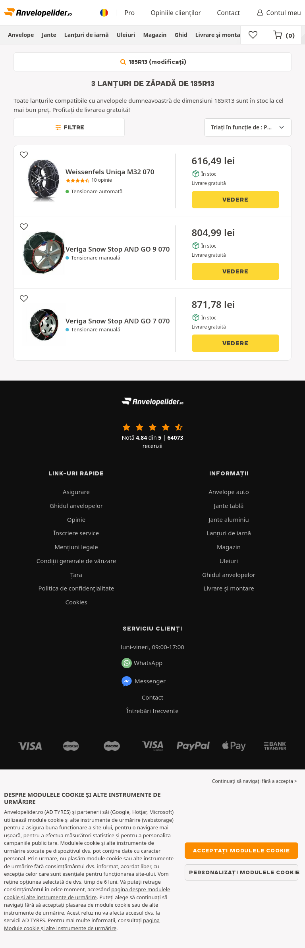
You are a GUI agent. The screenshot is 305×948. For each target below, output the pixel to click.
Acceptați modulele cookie (241, 850)
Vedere (235, 199)
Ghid (180, 34)
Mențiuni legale (76, 547)
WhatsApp (142, 663)
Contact (228, 12)
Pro (129, 12)
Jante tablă (229, 506)
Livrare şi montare (220, 34)
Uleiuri (126, 34)
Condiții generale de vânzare (76, 561)
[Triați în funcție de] (247, 127)
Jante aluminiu (228, 519)
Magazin (154, 34)
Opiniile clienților (176, 12)
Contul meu (278, 12)
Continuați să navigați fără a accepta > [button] (254, 781)
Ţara (76, 575)
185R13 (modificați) (152, 61)
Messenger (143, 681)
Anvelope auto (228, 492)
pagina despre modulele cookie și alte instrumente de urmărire (87, 893)
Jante (49, 34)
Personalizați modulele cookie (243, 872)
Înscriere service (76, 533)
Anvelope (21, 34)
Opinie (76, 519)
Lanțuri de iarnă (86, 34)
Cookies (76, 602)
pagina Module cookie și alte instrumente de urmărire (82, 924)
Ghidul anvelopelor (76, 506)
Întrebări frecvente (152, 711)
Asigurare (76, 492)
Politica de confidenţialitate (76, 588)
